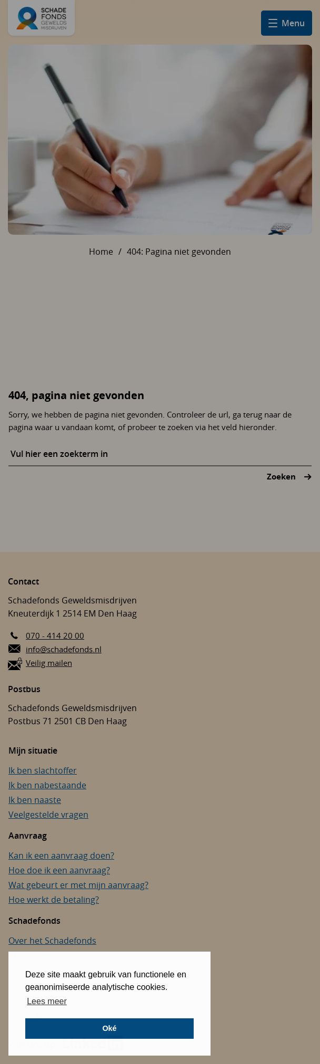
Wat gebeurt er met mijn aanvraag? (78, 885)
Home (101, 251)
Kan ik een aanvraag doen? (61, 855)
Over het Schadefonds (52, 940)
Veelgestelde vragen (48, 814)
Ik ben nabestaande (47, 785)
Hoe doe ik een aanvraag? (59, 870)
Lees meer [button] (47, 1001)
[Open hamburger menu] (286, 23)
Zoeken (282, 476)
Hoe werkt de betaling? (53, 899)
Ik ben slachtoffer (42, 770)
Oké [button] (109, 1028)
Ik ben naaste (34, 800)
